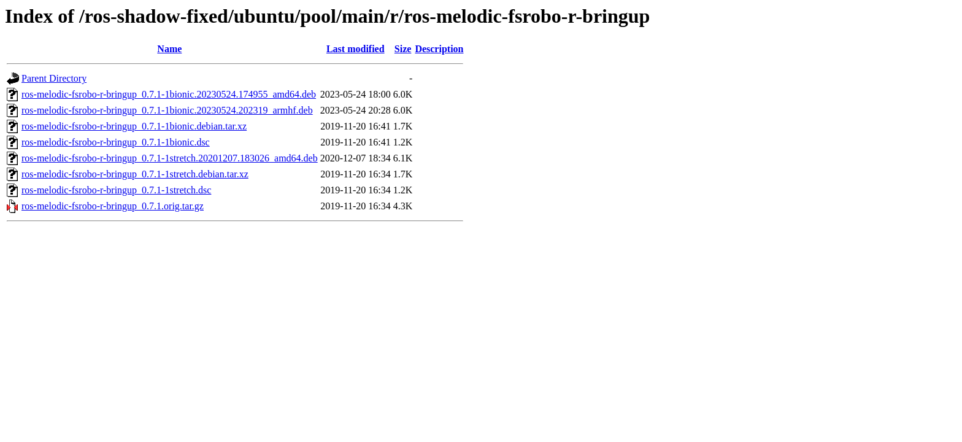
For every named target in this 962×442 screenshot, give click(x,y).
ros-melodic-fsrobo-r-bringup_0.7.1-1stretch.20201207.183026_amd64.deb (169, 158)
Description (439, 49)
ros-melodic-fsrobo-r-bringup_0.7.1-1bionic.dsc (115, 142)
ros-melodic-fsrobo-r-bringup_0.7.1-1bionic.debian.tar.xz (134, 126)
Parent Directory (54, 78)
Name (169, 49)
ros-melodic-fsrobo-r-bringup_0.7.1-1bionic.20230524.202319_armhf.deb (167, 110)
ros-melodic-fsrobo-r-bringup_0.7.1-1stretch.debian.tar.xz (134, 174)
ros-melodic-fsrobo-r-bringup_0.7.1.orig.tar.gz (112, 206)
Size (403, 49)
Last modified (355, 49)
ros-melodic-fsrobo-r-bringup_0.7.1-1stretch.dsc (116, 190)
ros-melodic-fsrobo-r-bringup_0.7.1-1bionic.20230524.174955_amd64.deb (168, 94)
